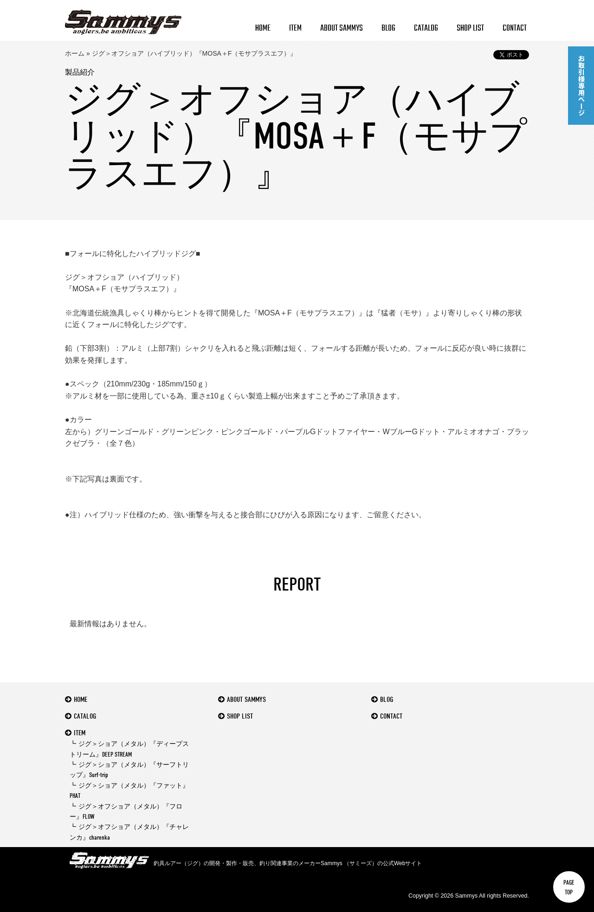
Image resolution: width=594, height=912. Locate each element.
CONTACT (515, 28)
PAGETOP (569, 887)
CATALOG (426, 28)
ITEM (295, 28)
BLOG (388, 28)
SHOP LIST (470, 28)
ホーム (74, 53)
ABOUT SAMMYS (341, 28)
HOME (263, 28)
